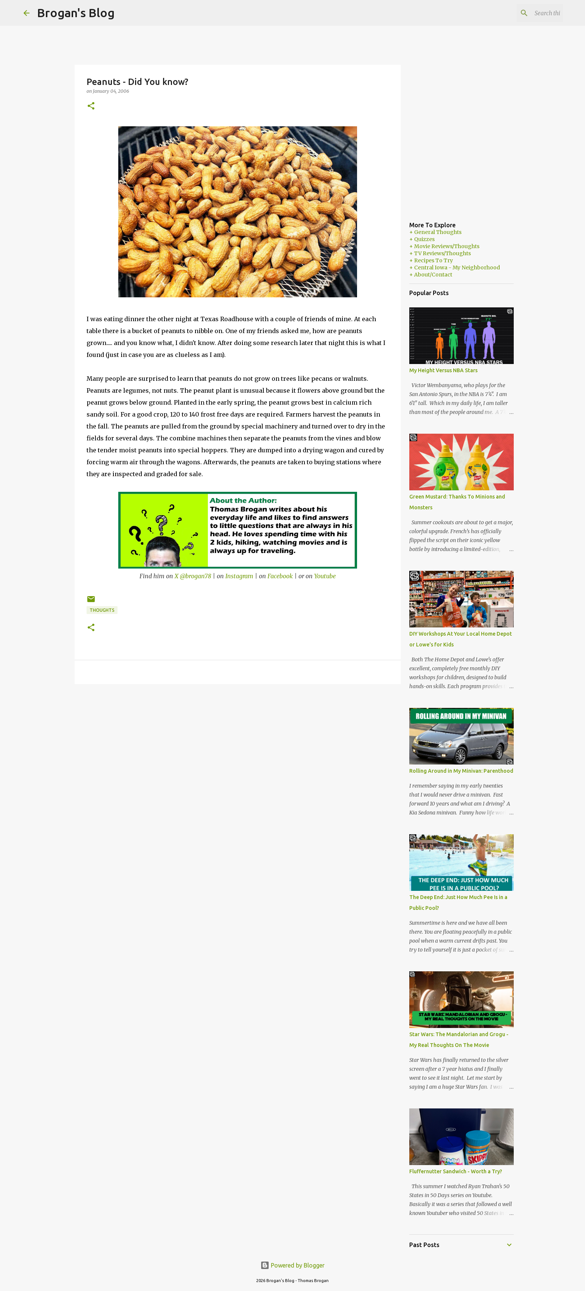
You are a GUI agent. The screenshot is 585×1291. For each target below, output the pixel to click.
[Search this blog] (524, 13)
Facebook (280, 576)
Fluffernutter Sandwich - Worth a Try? (455, 1171)
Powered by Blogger (292, 1265)
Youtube (325, 576)
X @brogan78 (193, 576)
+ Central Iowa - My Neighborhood (454, 267)
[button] (91, 106)
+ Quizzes (422, 239)
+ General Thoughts (435, 232)
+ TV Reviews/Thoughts (440, 253)
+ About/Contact (430, 274)
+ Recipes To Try (431, 260)
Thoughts (102, 610)
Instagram (239, 576)
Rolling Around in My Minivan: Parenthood (461, 771)
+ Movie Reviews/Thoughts (444, 246)
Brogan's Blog (76, 12)
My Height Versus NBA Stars (443, 370)
